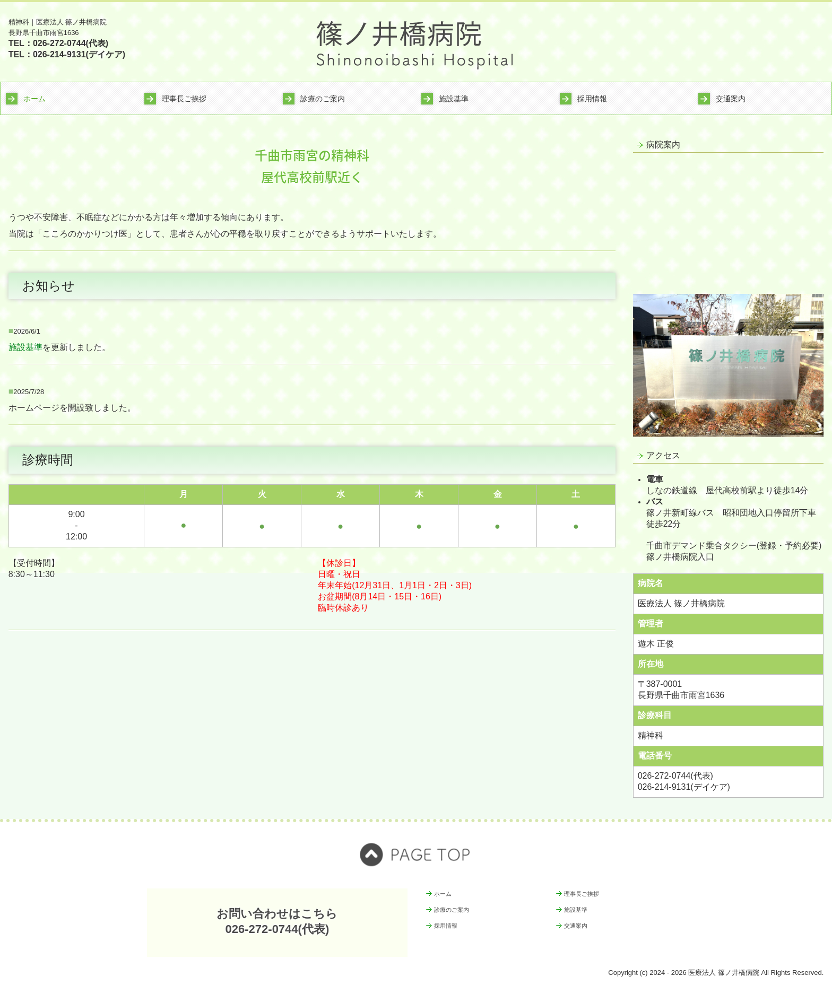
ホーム (34, 98)
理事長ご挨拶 (184, 98)
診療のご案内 (322, 98)
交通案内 (731, 98)
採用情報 (592, 98)
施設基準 (454, 98)
